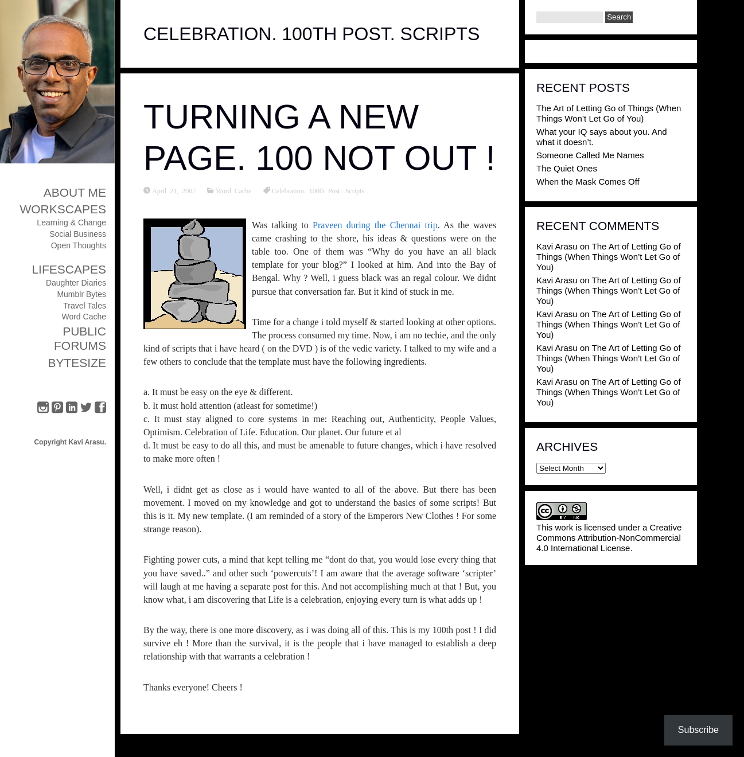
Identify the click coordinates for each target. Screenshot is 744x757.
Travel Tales (84, 305)
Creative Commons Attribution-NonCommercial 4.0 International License (608, 537)
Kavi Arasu (557, 246)
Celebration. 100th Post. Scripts (318, 190)
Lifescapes (69, 269)
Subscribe (698, 730)
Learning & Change (71, 222)
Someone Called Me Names (590, 155)
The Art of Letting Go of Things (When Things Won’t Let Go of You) (608, 113)
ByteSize (77, 362)
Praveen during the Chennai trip (375, 225)
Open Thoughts (78, 245)
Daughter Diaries (76, 282)
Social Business (77, 234)
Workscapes (63, 209)
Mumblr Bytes (81, 294)
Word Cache (83, 316)
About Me (75, 192)
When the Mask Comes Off (588, 181)
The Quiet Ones (566, 168)
